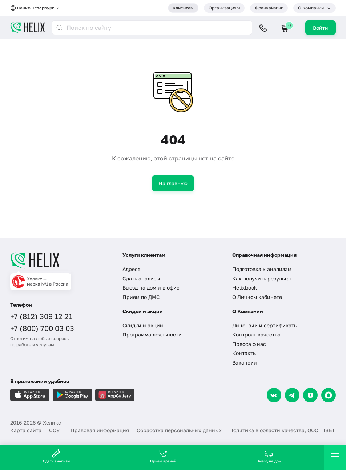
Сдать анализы (141, 278)
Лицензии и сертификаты (265, 325)
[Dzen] (310, 395)
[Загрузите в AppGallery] (114, 395)
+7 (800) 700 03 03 (42, 328)
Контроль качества (256, 334)
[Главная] (61, 260)
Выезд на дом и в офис (151, 287)
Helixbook (244, 287)
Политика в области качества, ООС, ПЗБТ (282, 430)
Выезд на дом (269, 456)
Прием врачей (163, 456)
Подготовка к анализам (261, 269)
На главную (173, 183)
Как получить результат (262, 278)
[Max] (328, 395)
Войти (320, 28)
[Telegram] (292, 395)
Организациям (224, 8)
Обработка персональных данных (179, 430)
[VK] (274, 395)
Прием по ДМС (141, 297)
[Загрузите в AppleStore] (29, 395)
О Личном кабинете (257, 297)
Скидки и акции (142, 325)
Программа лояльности (152, 334)
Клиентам (183, 8)
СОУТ (56, 430)
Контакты (244, 353)
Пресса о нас (249, 344)
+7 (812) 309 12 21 (41, 316)
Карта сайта (25, 430)
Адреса (131, 269)
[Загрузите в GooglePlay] (72, 395)
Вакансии (244, 362)
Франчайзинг (269, 8)
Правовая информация (100, 430)
